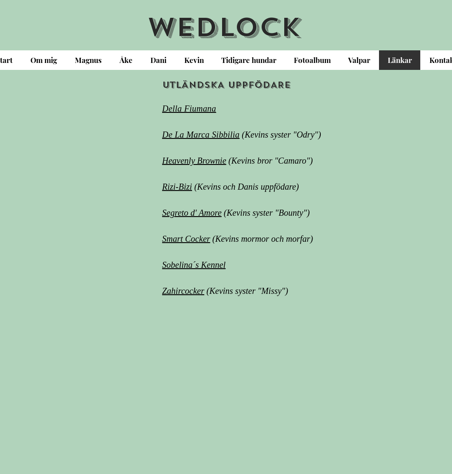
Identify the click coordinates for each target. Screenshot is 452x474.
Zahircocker (183, 291)
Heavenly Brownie (194, 160)
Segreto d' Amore (192, 212)
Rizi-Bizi (177, 186)
